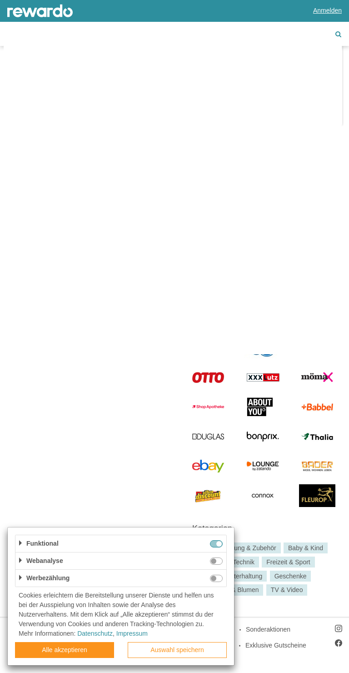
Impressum (132, 633)
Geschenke (290, 576)
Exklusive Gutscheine (275, 645)
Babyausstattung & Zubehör (236, 548)
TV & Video (287, 590)
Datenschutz (95, 633)
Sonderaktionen (268, 629)
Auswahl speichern (177, 649)
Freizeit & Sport (288, 562)
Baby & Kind (305, 548)
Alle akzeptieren (64, 649)
